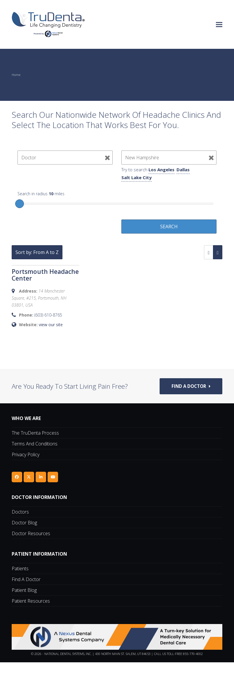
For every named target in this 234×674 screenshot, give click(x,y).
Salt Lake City (136, 177)
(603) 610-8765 (48, 315)
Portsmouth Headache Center (45, 274)
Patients (20, 580)
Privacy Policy (25, 466)
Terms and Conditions (34, 455)
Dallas (183, 169)
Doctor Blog (24, 534)
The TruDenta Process (35, 444)
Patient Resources (31, 612)
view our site (51, 324)
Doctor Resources (31, 545)
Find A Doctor (26, 591)
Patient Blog (24, 602)
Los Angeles (161, 169)
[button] (219, 24)
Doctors (20, 523)
